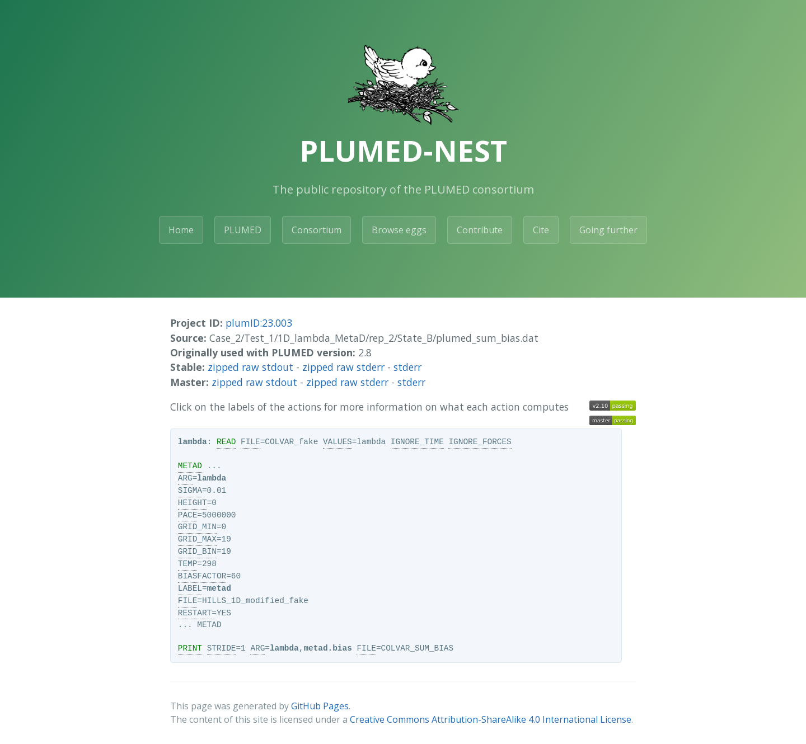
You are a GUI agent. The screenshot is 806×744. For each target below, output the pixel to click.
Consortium (316, 230)
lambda (192, 441)
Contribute (480, 230)
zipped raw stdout (250, 367)
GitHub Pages (320, 706)
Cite (541, 230)
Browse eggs (399, 230)
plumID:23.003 (259, 322)
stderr (407, 367)
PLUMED (242, 230)
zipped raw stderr (343, 367)
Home (181, 230)
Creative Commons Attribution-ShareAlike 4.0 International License (490, 719)
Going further (608, 230)
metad (219, 588)
